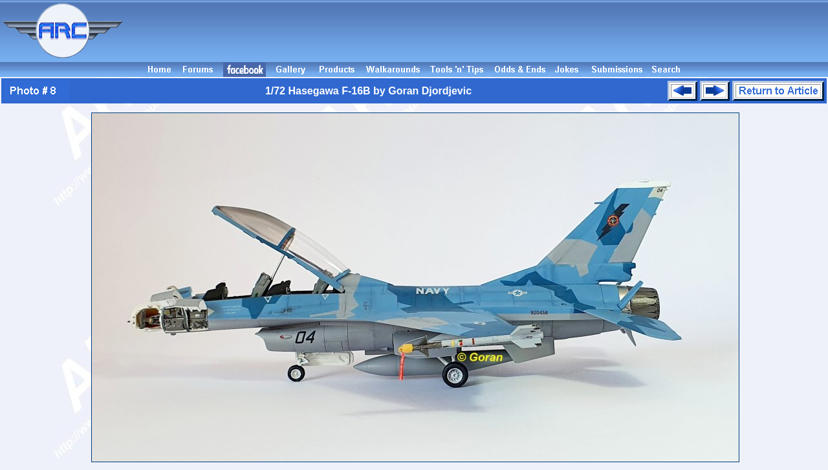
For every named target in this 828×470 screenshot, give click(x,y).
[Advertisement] (477, 31)
